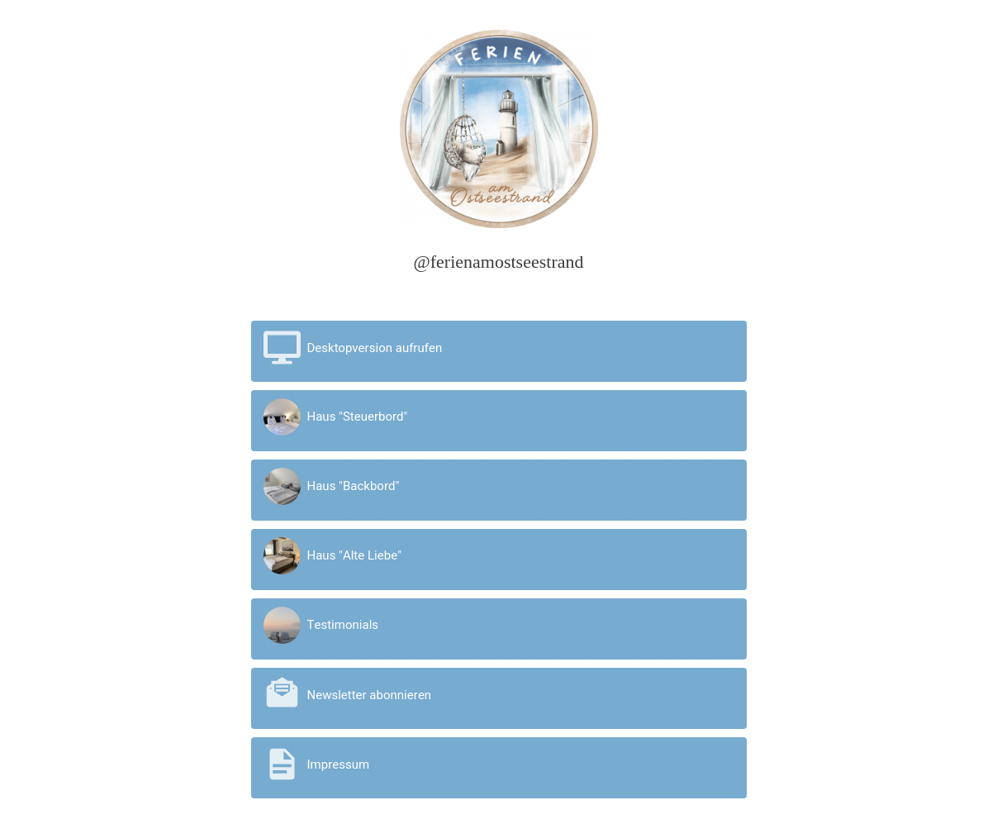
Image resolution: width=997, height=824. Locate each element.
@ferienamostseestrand (499, 261)
